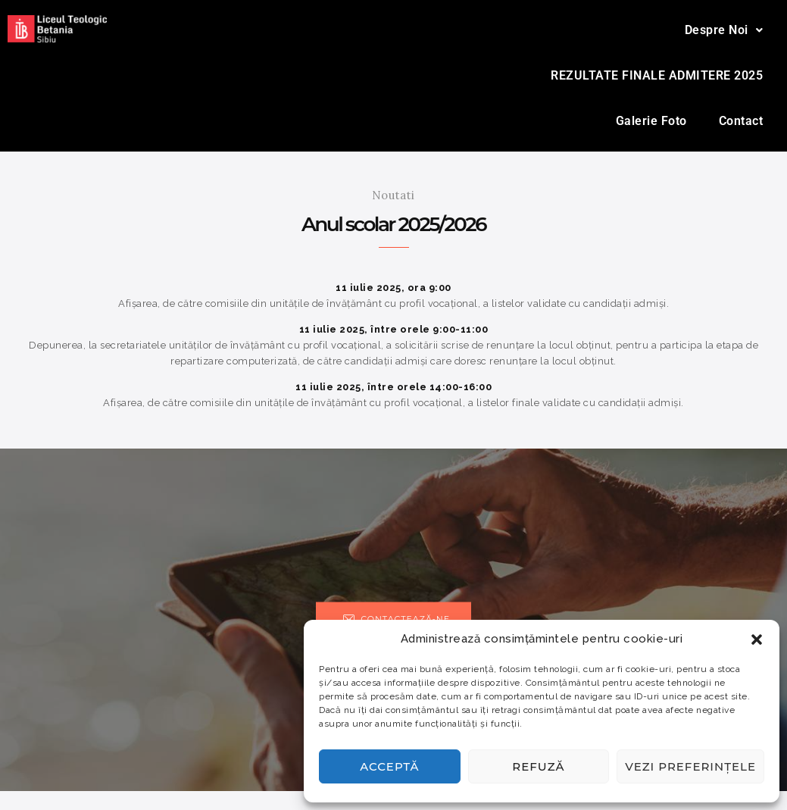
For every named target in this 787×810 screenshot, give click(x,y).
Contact (741, 121)
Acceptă (389, 766)
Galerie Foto (651, 121)
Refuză (538, 766)
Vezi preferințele (690, 766)
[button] (756, 639)
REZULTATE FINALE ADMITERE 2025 (657, 75)
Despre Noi (724, 30)
